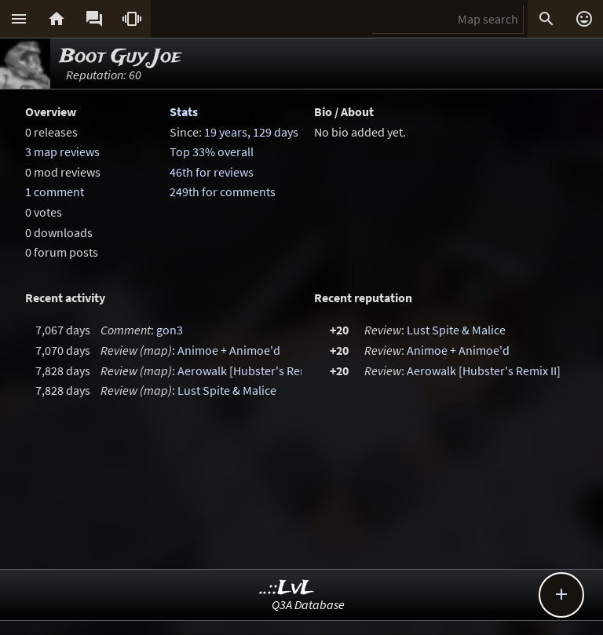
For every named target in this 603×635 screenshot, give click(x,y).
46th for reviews (212, 172)
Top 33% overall (212, 151)
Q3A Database (308, 604)
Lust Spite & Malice (226, 390)
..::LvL (287, 588)
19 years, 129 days (251, 132)
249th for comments (223, 191)
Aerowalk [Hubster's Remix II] (254, 370)
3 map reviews (62, 151)
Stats (184, 111)
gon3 (169, 330)
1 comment (54, 191)
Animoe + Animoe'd (228, 350)
